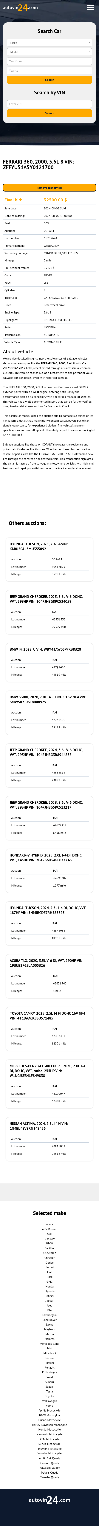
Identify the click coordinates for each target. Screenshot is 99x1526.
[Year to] (49, 70)
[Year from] (49, 61)
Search (49, 79)
